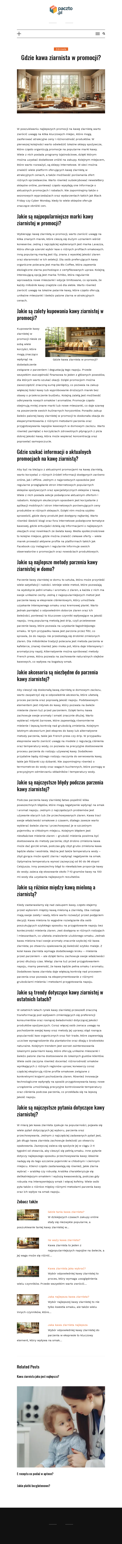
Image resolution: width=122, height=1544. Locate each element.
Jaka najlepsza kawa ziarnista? (68, 1296)
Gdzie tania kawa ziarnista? (66, 1211)
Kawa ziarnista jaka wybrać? (67, 1268)
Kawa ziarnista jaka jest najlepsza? (38, 1376)
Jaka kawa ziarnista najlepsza (68, 1325)
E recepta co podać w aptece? (35, 1473)
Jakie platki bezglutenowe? (33, 1485)
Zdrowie (61, 49)
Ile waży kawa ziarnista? (64, 1240)
